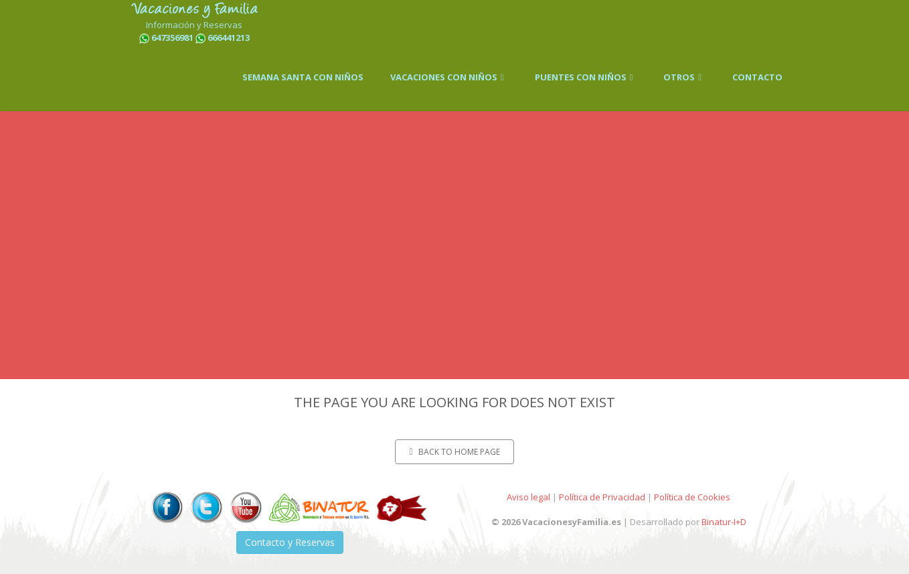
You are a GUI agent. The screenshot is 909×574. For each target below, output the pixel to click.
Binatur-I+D (723, 522)
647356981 (172, 37)
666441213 (229, 37)
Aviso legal (528, 497)
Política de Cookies (692, 497)
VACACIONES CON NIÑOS (449, 77)
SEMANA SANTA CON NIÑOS (302, 77)
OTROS (684, 77)
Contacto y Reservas (290, 542)
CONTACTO (757, 77)
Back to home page (454, 451)
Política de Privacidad (602, 497)
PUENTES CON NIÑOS (586, 77)
